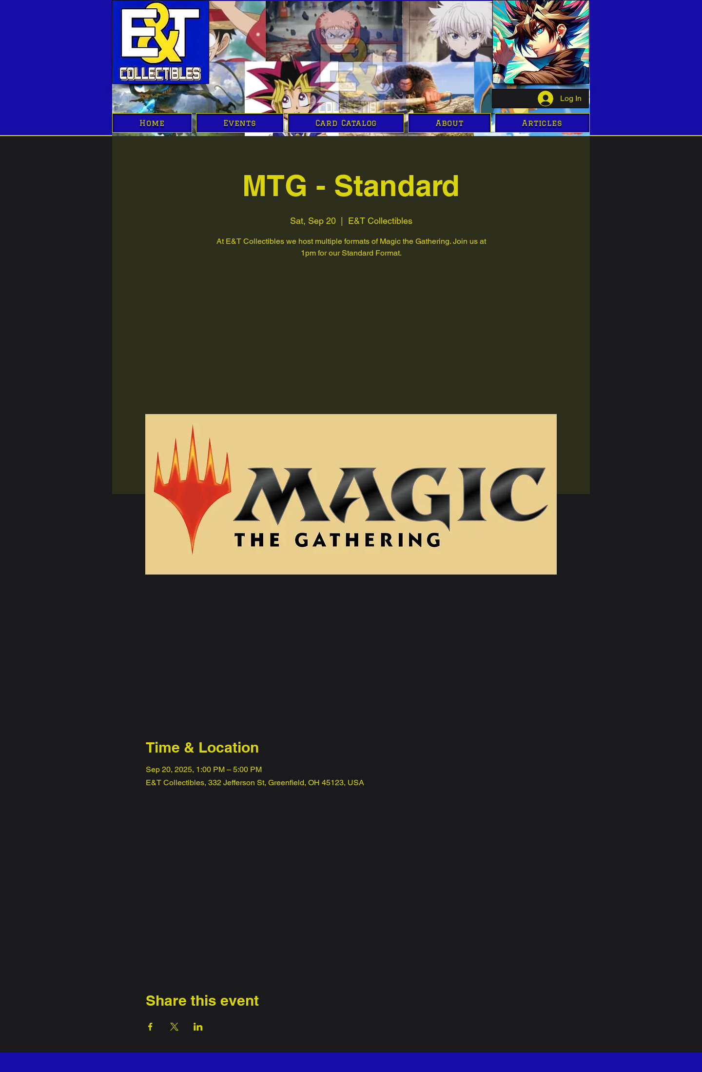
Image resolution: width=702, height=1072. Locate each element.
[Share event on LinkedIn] (198, 1027)
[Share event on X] (174, 1027)
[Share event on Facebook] (150, 1027)
